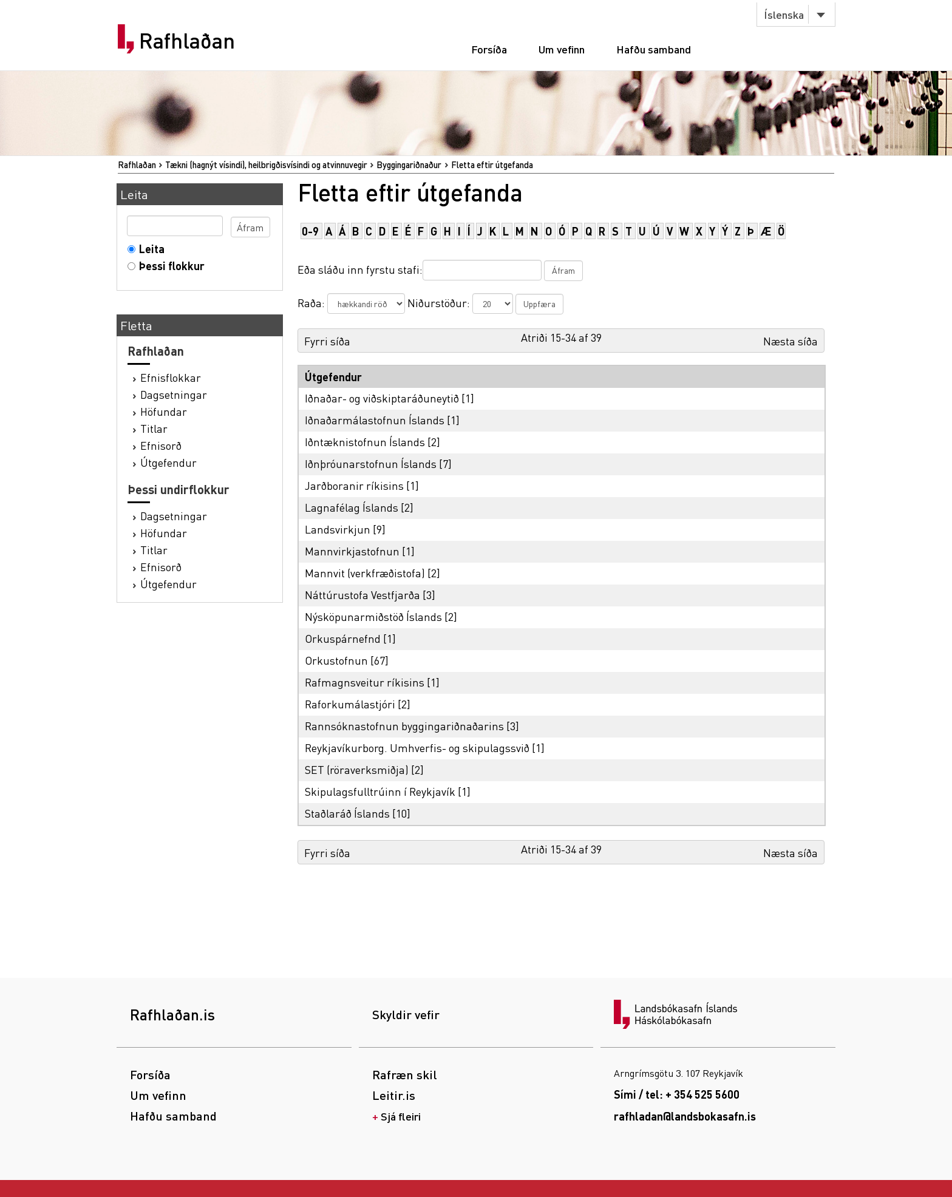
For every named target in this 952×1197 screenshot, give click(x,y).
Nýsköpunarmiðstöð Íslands (373, 616)
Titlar (154, 428)
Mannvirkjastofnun (352, 551)
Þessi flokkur (169, 266)
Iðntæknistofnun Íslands (365, 442)
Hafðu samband (653, 49)
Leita (149, 249)
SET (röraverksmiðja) (357, 769)
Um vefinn (562, 49)
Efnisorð (161, 445)
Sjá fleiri (401, 1116)
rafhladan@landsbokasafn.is (685, 1116)
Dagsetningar (173, 394)
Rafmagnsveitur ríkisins (364, 682)
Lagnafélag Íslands (351, 507)
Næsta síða (790, 341)
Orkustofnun (336, 660)
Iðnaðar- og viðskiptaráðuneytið (382, 398)
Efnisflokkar (170, 377)
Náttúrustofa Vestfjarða (362, 595)
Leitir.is (393, 1095)
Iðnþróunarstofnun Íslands (371, 463)
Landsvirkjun (337, 529)
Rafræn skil (404, 1074)
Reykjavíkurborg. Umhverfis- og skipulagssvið (417, 747)
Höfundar (163, 411)
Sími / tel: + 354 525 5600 (676, 1094)
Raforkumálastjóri (350, 704)
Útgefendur (168, 462)
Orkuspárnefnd (343, 638)
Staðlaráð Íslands (347, 813)
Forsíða (489, 49)
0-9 (310, 231)
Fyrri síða (327, 341)
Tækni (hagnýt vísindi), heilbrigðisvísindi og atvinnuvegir (266, 164)
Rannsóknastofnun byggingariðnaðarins (404, 726)
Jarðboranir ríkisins (354, 485)
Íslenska (784, 14)
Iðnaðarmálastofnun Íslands (374, 420)
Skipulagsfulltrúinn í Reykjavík (380, 791)
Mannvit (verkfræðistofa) (365, 573)
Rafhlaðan (187, 40)
